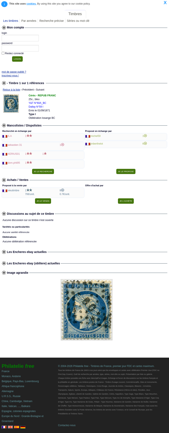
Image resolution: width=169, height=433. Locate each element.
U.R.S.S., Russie (11, 396)
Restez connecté (14, 53)
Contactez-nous (66, 425)
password (7, 43)
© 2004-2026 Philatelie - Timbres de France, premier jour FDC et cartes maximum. (106, 366)
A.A (10, 136)
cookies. (31, 3)
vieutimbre (13, 190)
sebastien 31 (15, 145)
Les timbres (10, 20)
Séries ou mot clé (78, 20)
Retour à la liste (11, 89)
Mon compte (158, 14)
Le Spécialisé (100, 14)
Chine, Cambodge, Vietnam (17, 401)
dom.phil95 (14, 162)
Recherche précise (51, 20)
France (5, 371)
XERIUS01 (14, 153)
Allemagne (8, 391)
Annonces (136, 14)
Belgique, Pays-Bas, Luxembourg (20, 381)
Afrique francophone (13, 386)
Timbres (75, 14)
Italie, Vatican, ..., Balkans (16, 406)
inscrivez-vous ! (10, 75)
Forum (119, 14)
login (4, 33)
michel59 (96, 136)
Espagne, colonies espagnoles (19, 411)
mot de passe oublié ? (14, 71)
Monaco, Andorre (11, 376)
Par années (28, 20)
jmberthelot (97, 143)
